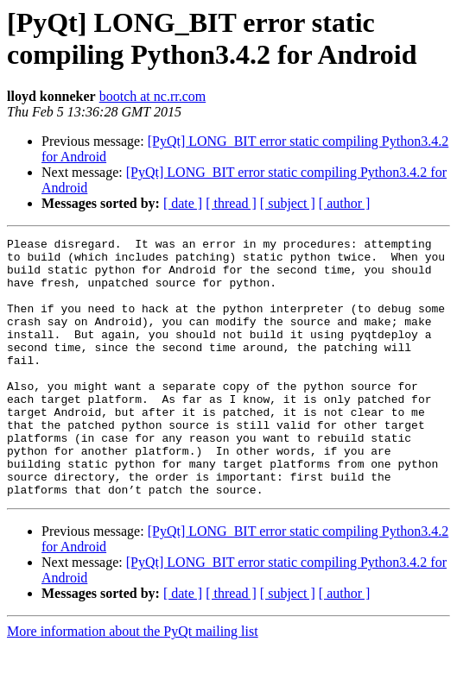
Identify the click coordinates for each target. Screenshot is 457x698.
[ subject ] (287, 203)
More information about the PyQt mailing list (132, 683)
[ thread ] (231, 203)
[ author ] (345, 203)
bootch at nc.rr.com (152, 96)
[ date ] (182, 203)
